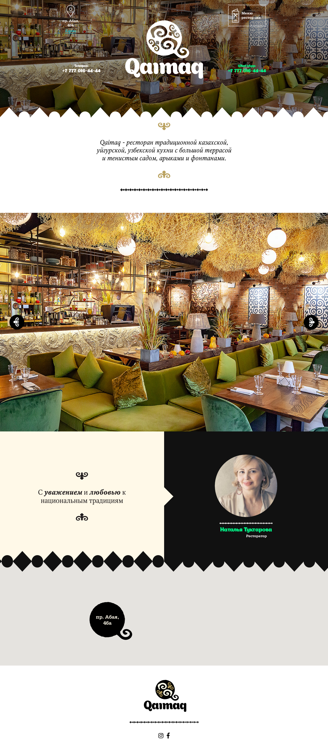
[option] (164, 322)
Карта (70, 31)
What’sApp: (247, 69)
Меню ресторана (251, 15)
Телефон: (81, 69)
